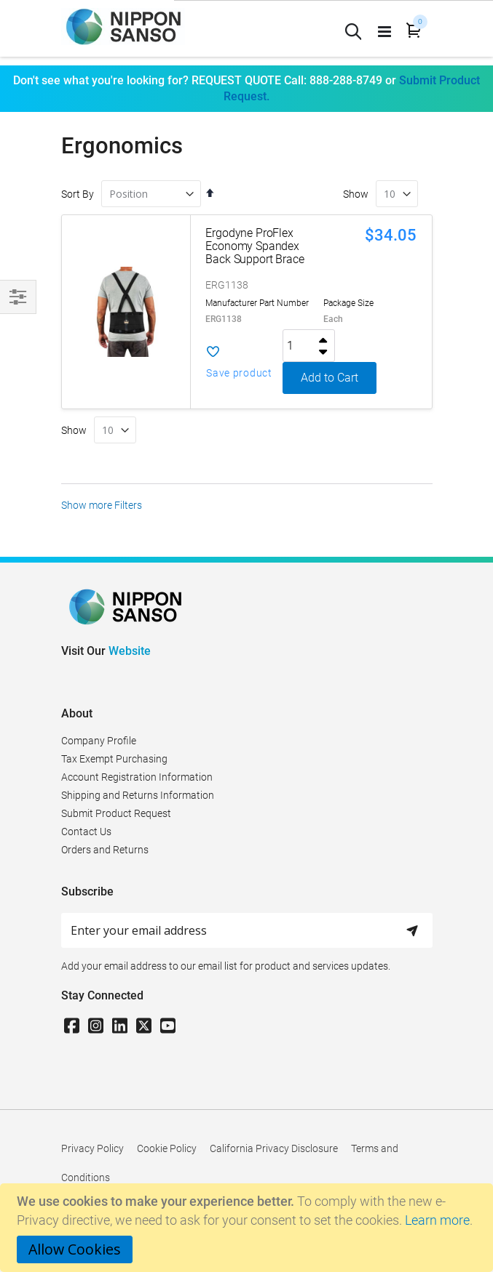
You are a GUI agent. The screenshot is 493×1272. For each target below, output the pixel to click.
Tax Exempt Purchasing (114, 759)
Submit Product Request (116, 813)
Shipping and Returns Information (137, 795)
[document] (249, 1227)
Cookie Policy (167, 1148)
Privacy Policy (92, 1148)
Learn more (437, 1220)
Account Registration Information (137, 777)
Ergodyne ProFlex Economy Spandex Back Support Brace (254, 246)
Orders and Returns (105, 850)
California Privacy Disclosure (274, 1148)
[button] (245, 362)
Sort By (77, 194)
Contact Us (86, 831)
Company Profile (98, 740)
